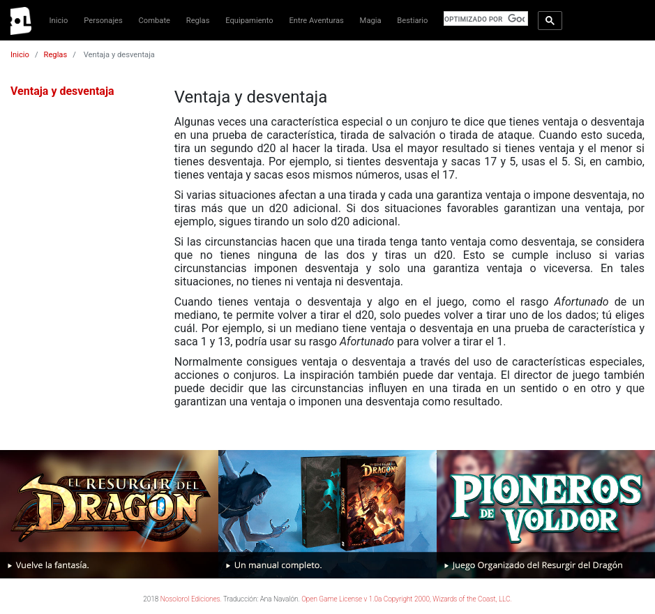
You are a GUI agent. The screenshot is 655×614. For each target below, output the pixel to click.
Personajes (103, 20)
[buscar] (484, 18)
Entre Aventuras (316, 20)
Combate (154, 20)
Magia (371, 20)
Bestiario (412, 20)
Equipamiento (249, 20)
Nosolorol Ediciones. (191, 599)
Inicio (59, 20)
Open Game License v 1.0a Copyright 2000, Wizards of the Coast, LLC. (406, 599)
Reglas (198, 20)
